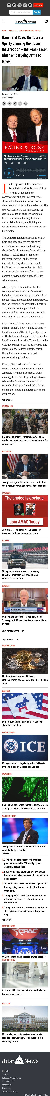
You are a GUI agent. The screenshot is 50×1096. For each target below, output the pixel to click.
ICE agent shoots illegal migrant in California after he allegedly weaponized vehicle (23, 765)
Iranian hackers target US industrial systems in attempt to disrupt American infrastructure (25, 806)
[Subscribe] (12, 163)
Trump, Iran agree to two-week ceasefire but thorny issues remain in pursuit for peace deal (24, 483)
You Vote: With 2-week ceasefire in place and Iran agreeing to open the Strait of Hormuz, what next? (26, 887)
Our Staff (5, 1074)
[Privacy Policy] (42, 178)
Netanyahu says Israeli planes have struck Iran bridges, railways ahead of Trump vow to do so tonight (26, 875)
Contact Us (6, 1084)
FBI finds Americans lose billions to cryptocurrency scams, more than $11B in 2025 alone (25, 680)
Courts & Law (7, 406)
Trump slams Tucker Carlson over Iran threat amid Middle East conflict (24, 848)
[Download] (19, 163)
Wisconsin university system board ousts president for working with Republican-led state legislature (22, 1038)
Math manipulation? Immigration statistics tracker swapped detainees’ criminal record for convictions (25, 440)
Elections (6, 691)
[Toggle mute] (37, 175)
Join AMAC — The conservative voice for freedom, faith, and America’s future (21, 531)
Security (5, 541)
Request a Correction (10, 1091)
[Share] (6, 163)
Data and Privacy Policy (11, 1078)
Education (6, 1003)
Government (6, 774)
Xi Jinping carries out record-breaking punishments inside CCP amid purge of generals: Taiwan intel (20, 575)
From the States (8, 646)
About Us (5, 1071)
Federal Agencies (8, 732)
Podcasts (12, 30)
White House (7, 451)
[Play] (9, 173)
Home (4, 30)
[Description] (25, 163)
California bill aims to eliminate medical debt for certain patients (24, 992)
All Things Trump (9, 816)
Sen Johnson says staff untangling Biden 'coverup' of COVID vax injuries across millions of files (24, 620)
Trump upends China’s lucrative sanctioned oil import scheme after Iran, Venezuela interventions (25, 899)
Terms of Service (8, 1081)
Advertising (6, 1088)
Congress (5, 586)
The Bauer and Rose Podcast (30, 30)
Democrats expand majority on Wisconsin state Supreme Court (22, 723)
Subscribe (38, 5)
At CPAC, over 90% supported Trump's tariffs (24, 956)
